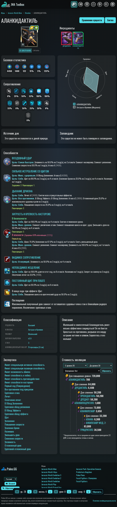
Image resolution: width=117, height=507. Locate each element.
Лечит (7, 396)
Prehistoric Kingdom (84, 472)
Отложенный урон (13, 445)
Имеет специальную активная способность (24, 365)
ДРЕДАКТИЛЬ (81, 388)
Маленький (32, 333)
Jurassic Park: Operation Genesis (88, 468)
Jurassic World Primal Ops (51, 487)
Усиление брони (12, 428)
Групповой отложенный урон (18, 449)
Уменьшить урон (12, 435)
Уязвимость (10, 442)
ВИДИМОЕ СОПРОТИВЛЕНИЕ (26, 257)
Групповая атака (12, 393)
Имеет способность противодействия (22, 379)
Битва (110, 20)
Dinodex (28, 13)
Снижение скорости (14, 438)
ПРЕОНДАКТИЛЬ (87, 396)
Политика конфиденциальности (104, 500)
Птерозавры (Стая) (36, 347)
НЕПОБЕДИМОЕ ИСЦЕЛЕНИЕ (26, 267)
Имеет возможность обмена (17, 372)
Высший (31, 325)
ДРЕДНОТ (84, 399)
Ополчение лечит (13, 400)
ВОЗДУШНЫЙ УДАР (22, 158)
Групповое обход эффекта (16, 414)
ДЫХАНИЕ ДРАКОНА (22, 191)
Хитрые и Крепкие (35, 329)
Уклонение (9, 421)
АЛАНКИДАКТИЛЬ (77, 379)
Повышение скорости (14, 424)
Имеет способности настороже (19, 382)
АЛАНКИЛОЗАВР (87, 411)
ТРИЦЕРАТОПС (86, 430)
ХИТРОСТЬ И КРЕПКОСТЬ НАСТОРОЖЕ (31, 214)
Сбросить (97, 491)
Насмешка (9, 431)
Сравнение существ (92, 20)
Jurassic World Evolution (50, 481)
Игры (3, 13)
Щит (7, 417)
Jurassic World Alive (15, 13)
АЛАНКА (89, 419)
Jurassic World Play (48, 484)
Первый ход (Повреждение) (17, 386)
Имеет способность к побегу (17, 375)
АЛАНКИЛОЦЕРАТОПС (84, 403)
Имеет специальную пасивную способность (25, 368)
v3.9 (29, 338)
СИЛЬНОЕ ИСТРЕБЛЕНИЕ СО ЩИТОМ (30, 171)
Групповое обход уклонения (17, 407)
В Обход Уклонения (13, 403)
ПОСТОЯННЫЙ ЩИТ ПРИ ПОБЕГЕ (28, 281)
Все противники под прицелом (19, 389)
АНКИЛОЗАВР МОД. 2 (95, 423)
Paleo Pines (80, 475)
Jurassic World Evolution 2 (51, 478)
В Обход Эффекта (13, 410)
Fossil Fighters (81, 481)
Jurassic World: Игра (49, 472)
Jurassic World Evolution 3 (51, 475)
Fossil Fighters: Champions (86, 478)
